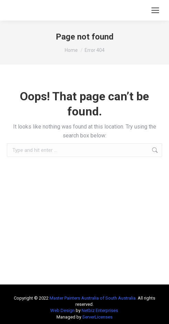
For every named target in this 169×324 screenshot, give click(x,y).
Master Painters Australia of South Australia (93, 298)
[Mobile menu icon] (155, 10)
